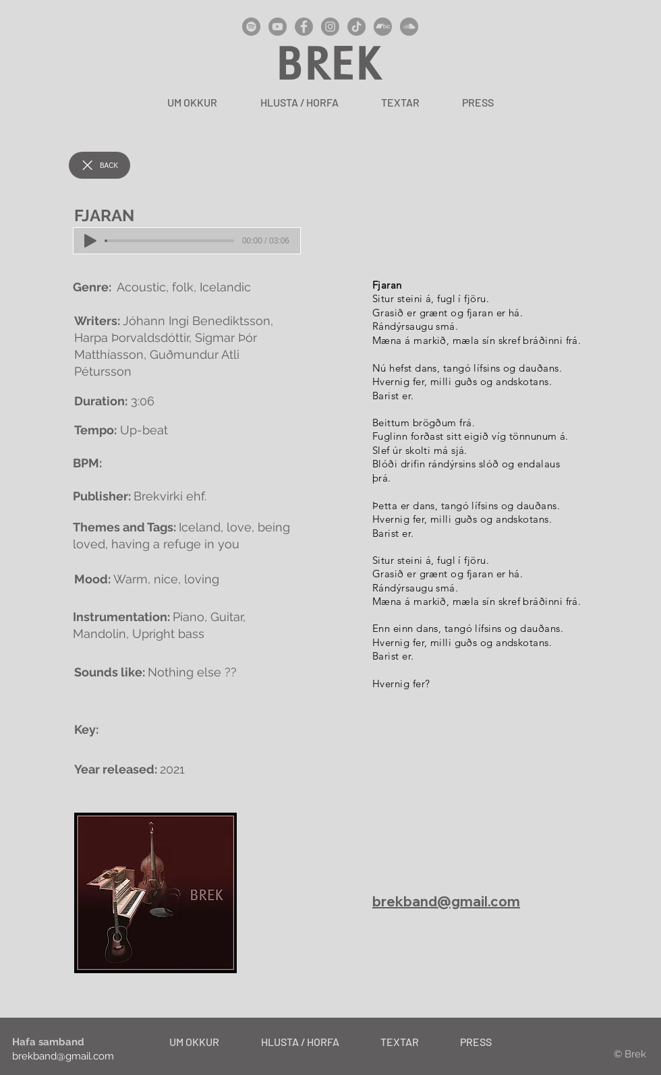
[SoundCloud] (409, 27)
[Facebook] (304, 27)
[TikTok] (356, 27)
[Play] (90, 241)
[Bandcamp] (383, 27)
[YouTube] (277, 27)
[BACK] (99, 165)
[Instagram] (330, 27)
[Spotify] (251, 27)
